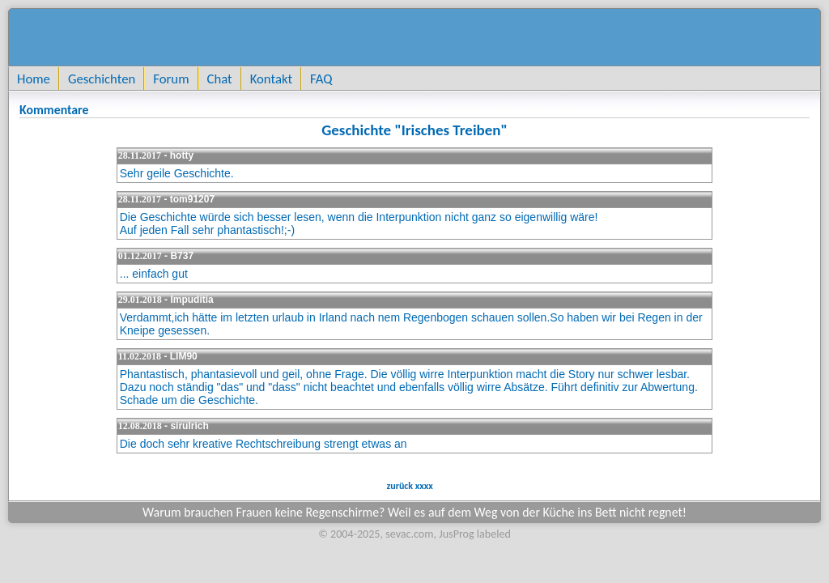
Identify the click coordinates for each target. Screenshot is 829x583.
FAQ (321, 78)
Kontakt (271, 78)
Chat (219, 78)
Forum (171, 78)
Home (33, 78)
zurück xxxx (409, 486)
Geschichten (101, 78)
